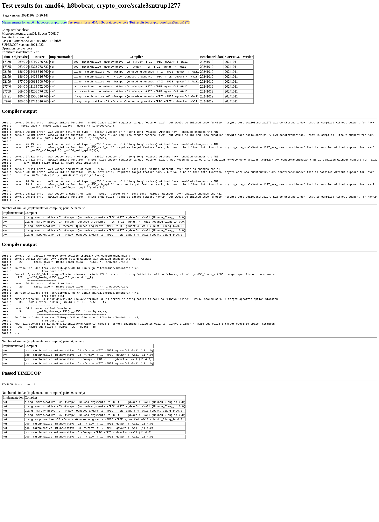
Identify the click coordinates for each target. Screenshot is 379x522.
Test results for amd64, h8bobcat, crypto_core (98, 22)
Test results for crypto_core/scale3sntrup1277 (159, 22)
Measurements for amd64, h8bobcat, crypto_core (34, 22)
